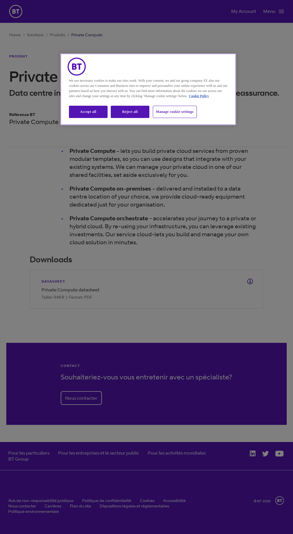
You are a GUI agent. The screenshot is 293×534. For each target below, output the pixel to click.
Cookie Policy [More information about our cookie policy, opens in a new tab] (199, 96)
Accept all (88, 112)
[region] (148, 89)
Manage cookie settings (175, 112)
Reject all (130, 112)
